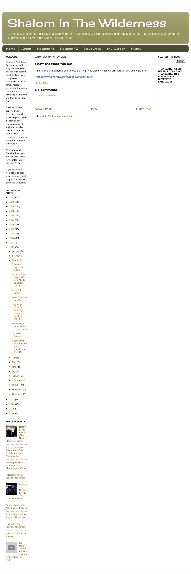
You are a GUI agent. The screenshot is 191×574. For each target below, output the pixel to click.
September (17, 380)
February (16, 255)
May (14, 362)
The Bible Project (16, 334)
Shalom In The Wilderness (87, 23)
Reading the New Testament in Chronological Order (16, 465)
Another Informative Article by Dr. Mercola (16, 506)
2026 (12, 413)
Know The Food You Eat (19, 298)
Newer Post (43, 109)
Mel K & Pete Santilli (18, 291)
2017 (12, 224)
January (16, 251)
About (26, 48)
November (17, 389)
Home (10, 48)
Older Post (143, 109)
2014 (12, 211)
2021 (12, 242)
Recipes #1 (45, 48)
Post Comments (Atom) (60, 116)
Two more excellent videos (17, 267)
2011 (11, 197)
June (14, 366)
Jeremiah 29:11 (12, 163)
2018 (12, 229)
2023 (12, 399)
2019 (12, 233)
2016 (12, 220)
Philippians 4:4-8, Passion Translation (15, 476)
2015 (12, 215)
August (16, 376)
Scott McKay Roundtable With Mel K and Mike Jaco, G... (18, 280)
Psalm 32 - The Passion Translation (15, 525)
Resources (92, 48)
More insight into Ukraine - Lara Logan (19, 326)
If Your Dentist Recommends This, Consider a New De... (19, 346)
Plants (136, 48)
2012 (12, 202)
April (14, 357)
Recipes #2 (69, 48)
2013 (12, 206)
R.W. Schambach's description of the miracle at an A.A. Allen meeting (14, 451)
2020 (12, 238)
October (16, 385)
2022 (12, 247)
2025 (12, 408)
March (15, 260)
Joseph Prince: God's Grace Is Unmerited (16, 516)
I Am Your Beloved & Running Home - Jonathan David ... (17, 312)
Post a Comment (47, 95)
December (17, 394)
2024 (12, 404)
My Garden (116, 48)
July (14, 371)
